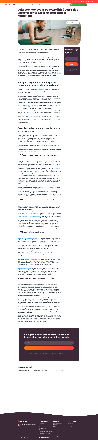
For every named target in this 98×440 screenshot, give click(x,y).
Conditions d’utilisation (44, 433)
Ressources (50, 5)
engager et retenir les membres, (32, 65)
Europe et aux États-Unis (42, 290)
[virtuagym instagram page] (19, 437)
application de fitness (33, 116)
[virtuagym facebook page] (28, 437)
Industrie (33, 5)
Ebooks (55, 428)
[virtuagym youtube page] (25, 437)
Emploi (40, 425)
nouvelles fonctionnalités (54, 73)
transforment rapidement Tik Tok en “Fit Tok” (44, 147)
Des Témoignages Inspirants (57, 423)
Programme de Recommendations (43, 429)
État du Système (71, 426)
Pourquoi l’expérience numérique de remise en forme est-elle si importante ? (39, 49)
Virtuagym (20, 319)
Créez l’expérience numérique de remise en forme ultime (34, 52)
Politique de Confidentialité (45, 431)
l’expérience (40, 89)
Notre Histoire (42, 423)
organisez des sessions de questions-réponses (29, 216)
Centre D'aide (71, 423)
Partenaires (42, 426)
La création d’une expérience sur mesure (28, 238)
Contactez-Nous (71, 425)
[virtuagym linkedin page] (22, 437)
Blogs (54, 426)
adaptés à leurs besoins (31, 259)
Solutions (41, 5)
